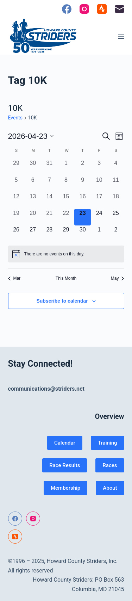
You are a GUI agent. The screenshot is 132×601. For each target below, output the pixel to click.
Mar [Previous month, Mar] (14, 278)
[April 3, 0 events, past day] (99, 167)
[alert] (66, 254)
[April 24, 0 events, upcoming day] (99, 217)
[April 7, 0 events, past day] (49, 184)
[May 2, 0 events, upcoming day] (115, 233)
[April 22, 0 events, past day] (66, 217)
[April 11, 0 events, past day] (115, 184)
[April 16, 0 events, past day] (82, 200)
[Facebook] (66, 9)
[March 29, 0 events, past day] (16, 167)
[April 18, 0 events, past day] (115, 200)
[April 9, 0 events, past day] (82, 184)
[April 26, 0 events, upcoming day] (16, 233)
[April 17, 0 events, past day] (99, 200)
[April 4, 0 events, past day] (115, 167)
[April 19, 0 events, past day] (16, 217)
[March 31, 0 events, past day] (49, 167)
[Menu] (121, 36)
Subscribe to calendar (62, 301)
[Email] (119, 9)
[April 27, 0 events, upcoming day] (33, 233)
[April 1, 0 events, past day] (66, 167)
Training (107, 443)
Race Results (64, 465)
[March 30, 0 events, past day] (33, 167)
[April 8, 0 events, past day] (66, 184)
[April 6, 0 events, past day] (33, 184)
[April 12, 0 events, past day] (16, 200)
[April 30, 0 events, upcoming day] (82, 233)
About (110, 488)
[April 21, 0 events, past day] (49, 217)
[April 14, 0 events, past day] (49, 200)
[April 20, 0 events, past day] (33, 217)
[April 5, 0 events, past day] (16, 184)
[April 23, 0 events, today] (82, 217)
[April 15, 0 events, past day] (66, 200)
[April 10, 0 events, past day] (99, 184)
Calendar (64, 443)
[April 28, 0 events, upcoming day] (49, 233)
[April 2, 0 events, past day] (82, 167)
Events (15, 117)
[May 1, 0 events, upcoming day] (99, 233)
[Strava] (102, 9)
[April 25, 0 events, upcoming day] (115, 217)
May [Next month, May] (117, 278)
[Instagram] (84, 9)
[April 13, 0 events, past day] (33, 200)
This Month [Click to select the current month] (66, 278)
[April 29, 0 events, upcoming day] (66, 233)
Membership (65, 488)
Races (109, 465)
